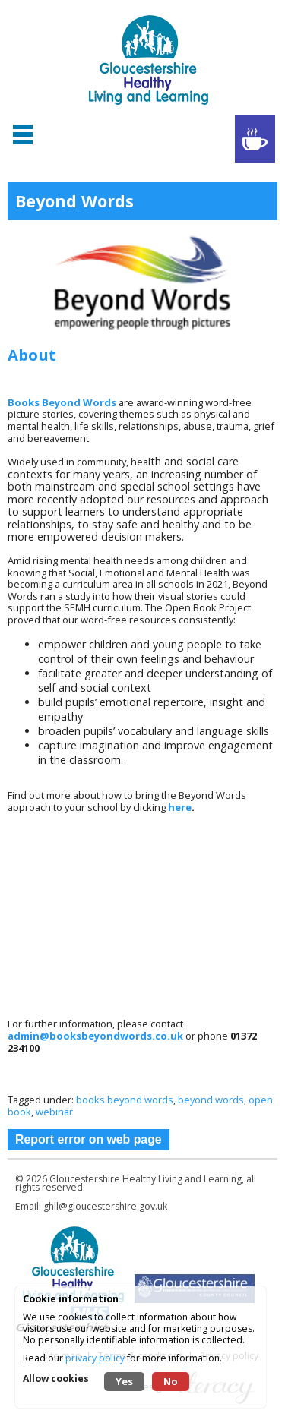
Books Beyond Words (62, 402)
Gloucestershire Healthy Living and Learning (145, 1178)
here (180, 807)
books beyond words (124, 1099)
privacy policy (95, 1358)
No (170, 1381)
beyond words (211, 1099)
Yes (124, 1381)
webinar (54, 1112)
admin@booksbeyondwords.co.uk (96, 1036)
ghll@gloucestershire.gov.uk (105, 1206)
